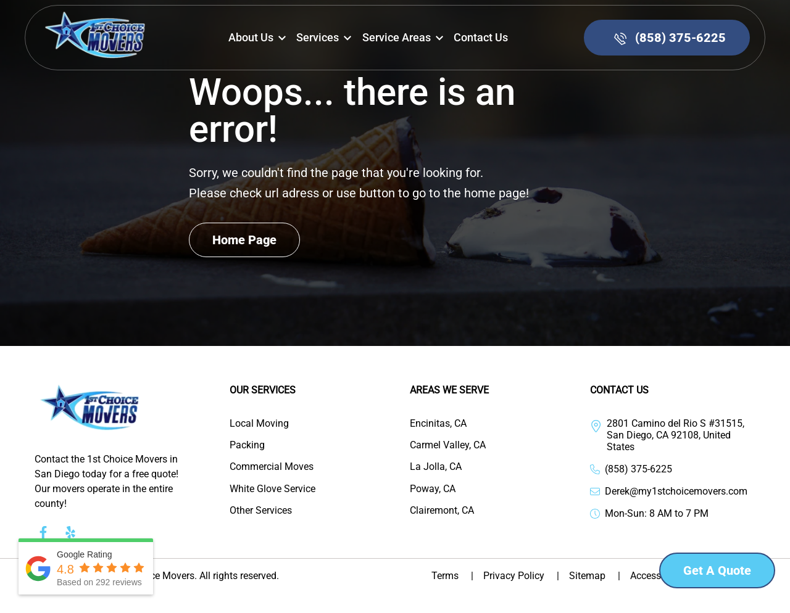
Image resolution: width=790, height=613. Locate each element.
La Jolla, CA (436, 466)
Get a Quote (717, 570)
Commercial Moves (272, 466)
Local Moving (259, 423)
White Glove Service (272, 489)
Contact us (481, 37)
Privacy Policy (526, 576)
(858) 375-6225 (638, 469)
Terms (457, 576)
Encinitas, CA (438, 423)
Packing (247, 445)
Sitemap (599, 576)
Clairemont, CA (442, 510)
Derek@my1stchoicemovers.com (676, 491)
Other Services (261, 510)
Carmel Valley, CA (448, 445)
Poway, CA (432, 489)
